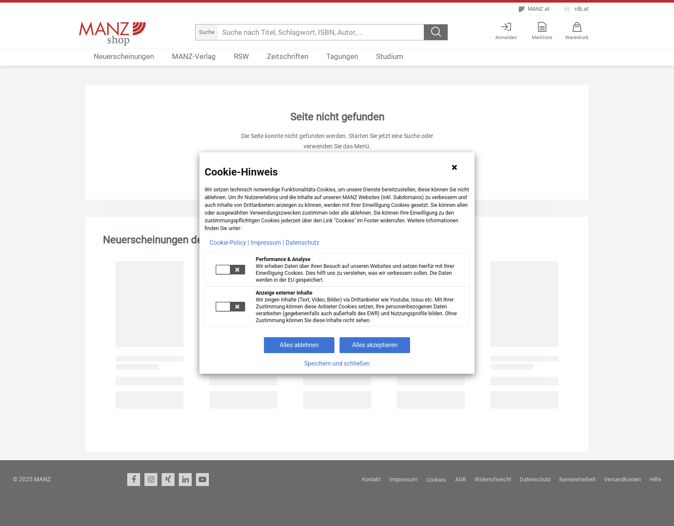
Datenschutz (302, 242)
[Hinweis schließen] (454, 167)
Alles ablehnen (299, 344)
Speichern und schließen (337, 363)
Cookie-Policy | (229, 242)
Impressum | (267, 242)
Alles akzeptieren (375, 344)
